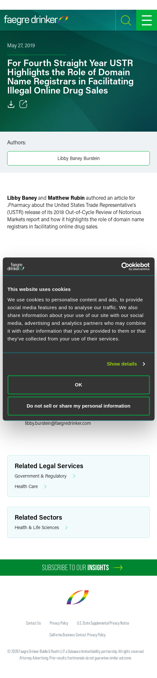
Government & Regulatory (45, 476)
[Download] (11, 104)
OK (78, 384)
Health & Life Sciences (41, 527)
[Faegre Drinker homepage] (36, 20)
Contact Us (33, 623)
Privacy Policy (59, 623)
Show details (122, 364)
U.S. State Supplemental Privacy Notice (103, 623)
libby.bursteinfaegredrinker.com (58, 423)
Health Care (30, 486)
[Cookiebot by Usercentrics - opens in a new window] (121, 266)
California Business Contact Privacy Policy (77, 634)
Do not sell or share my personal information (78, 406)
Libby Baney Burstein (79, 158)
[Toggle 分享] (23, 104)
